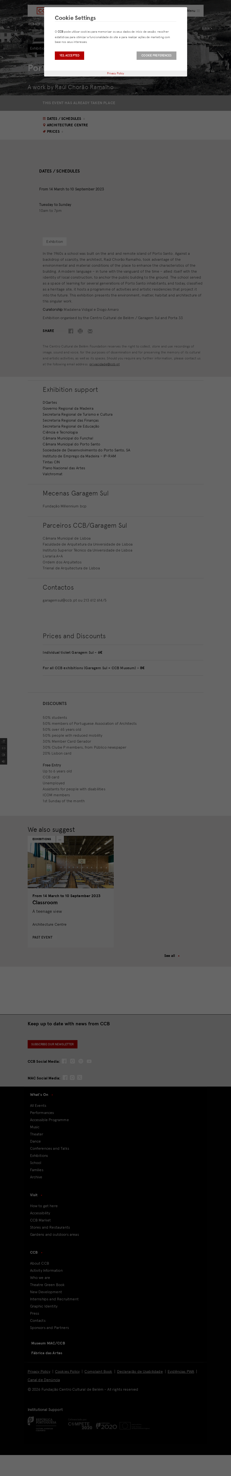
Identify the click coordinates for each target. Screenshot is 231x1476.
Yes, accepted (70, 55)
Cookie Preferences (156, 55)
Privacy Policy (115, 73)
